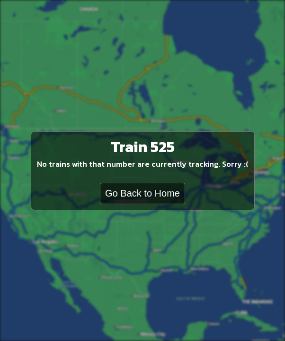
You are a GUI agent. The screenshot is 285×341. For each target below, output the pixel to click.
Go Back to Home (142, 193)
